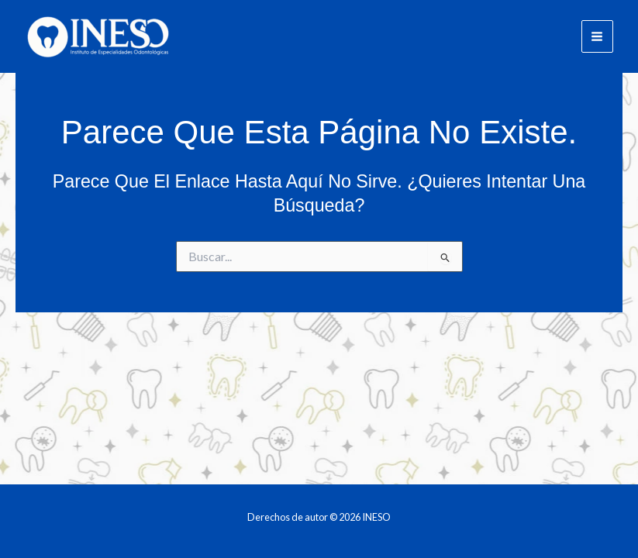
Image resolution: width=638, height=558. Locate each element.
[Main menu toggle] (597, 36)
